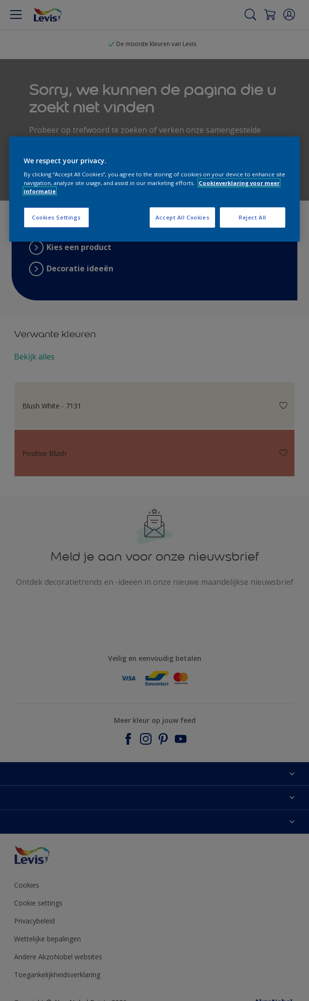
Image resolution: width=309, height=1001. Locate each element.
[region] (154, 189)
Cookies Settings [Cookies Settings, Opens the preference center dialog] (56, 217)
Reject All (252, 217)
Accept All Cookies (182, 217)
